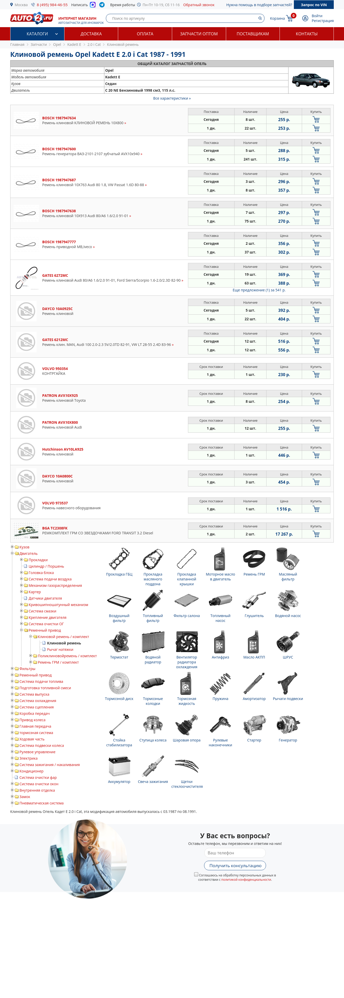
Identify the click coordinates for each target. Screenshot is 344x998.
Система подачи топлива (41, 681)
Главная (17, 44)
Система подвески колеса (41, 745)
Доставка (91, 34)
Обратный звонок (199, 4)
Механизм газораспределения (55, 585)
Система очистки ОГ (46, 623)
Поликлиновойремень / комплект (67, 655)
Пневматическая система (41, 803)
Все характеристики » (172, 98)
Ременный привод (45, 630)
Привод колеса (32, 719)
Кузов (24, 547)
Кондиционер (31, 771)
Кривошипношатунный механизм (58, 604)
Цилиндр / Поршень (46, 566)
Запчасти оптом (199, 34)
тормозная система (36, 732)
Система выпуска (34, 694)
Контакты (307, 34)
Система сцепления (36, 707)
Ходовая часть (32, 739)
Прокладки (38, 559)
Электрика (28, 758)
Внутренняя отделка (37, 790)
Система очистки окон (38, 783)
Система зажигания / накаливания (49, 764)
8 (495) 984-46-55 (52, 4)
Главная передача (35, 726)
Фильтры (27, 668)
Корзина (277, 18)
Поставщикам (253, 34)
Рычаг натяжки (60, 649)
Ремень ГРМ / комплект (58, 662)
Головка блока (41, 572)
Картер (35, 591)
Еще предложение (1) (259, 290)
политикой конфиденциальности (246, 879)
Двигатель (28, 553)
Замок (24, 796)
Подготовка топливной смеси (45, 687)
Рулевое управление (37, 751)
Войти (317, 15)
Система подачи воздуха (50, 579)
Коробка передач (34, 713)
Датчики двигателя (45, 598)
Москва (21, 4)
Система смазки (42, 611)
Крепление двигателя (47, 617)
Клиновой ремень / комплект (63, 636)
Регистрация (323, 20)
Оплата (145, 34)
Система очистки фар (38, 777)
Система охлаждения (37, 700)
